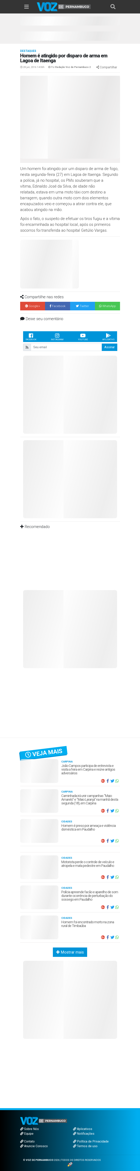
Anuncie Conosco (34, 1146)
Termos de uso (85, 1146)
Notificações (83, 1133)
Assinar (109, 347)
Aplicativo (108, 337)
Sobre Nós (29, 1129)
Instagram (57, 337)
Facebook (31, 337)
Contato (27, 1141)
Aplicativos (82, 1129)
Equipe (26, 1133)
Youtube (83, 337)
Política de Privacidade (91, 1141)
